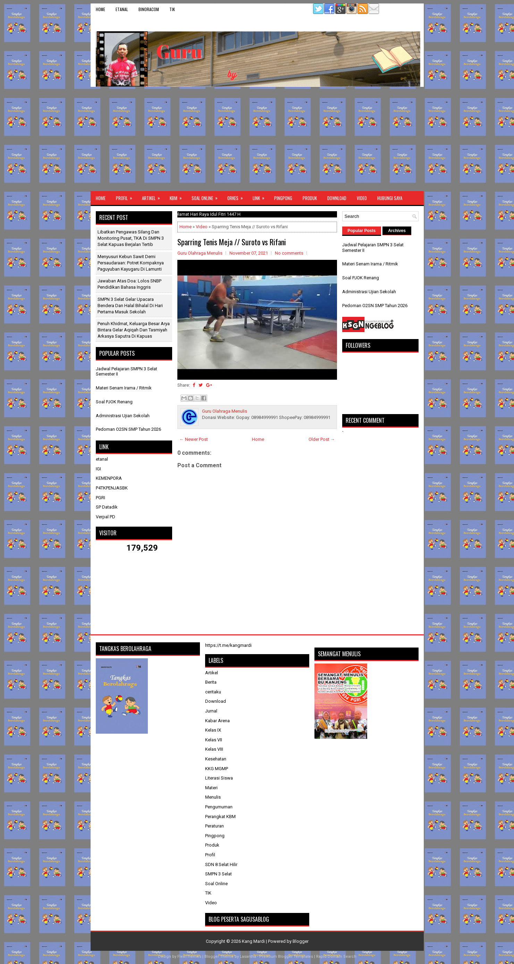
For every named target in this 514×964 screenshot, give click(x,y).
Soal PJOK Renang (114, 401)
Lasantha (248, 956)
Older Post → (322, 439)
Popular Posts (362, 230)
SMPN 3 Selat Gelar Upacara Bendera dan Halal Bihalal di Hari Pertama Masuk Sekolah (130, 305)
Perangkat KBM (220, 816)
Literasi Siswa (219, 778)
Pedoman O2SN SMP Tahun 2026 (128, 429)
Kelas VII (213, 739)
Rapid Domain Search (336, 956)
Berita (211, 682)
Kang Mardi (254, 941)
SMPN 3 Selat (218, 873)
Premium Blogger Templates (286, 956)
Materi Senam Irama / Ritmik (124, 387)
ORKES (237, 196)
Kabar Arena (217, 720)
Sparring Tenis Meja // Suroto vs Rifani (231, 242)
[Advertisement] (257, 139)
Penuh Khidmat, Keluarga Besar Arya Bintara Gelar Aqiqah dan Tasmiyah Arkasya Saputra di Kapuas (134, 330)
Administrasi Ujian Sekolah (123, 415)
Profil (126, 196)
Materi (211, 787)
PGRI (100, 497)
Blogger (301, 941)
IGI (98, 468)
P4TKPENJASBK (112, 488)
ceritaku (213, 691)
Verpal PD (105, 516)
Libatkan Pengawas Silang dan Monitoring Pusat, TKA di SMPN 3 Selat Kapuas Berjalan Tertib (131, 238)
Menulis (213, 797)
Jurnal (211, 711)
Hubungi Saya (389, 198)
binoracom (148, 9)
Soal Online (207, 196)
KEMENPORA (109, 478)
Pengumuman (219, 806)
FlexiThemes (189, 956)
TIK (172, 9)
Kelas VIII (214, 749)
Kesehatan (215, 758)
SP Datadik (107, 507)
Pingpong (283, 198)
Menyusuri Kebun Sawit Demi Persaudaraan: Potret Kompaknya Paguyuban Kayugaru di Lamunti (131, 263)
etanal (122, 9)
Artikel (153, 196)
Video (362, 198)
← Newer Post (193, 439)
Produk (310, 198)
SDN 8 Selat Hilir (221, 864)
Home (100, 9)
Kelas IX (213, 730)
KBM (178, 196)
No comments (289, 253)
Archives (397, 230)
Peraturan (214, 826)
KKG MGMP (216, 768)
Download (336, 198)
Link (261, 196)
